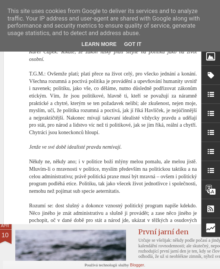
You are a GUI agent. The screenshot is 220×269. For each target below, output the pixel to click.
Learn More (99, 44)
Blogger (137, 265)
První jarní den (163, 232)
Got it (133, 44)
